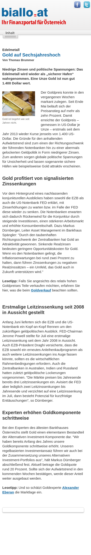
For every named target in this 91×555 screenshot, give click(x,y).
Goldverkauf (41, 290)
